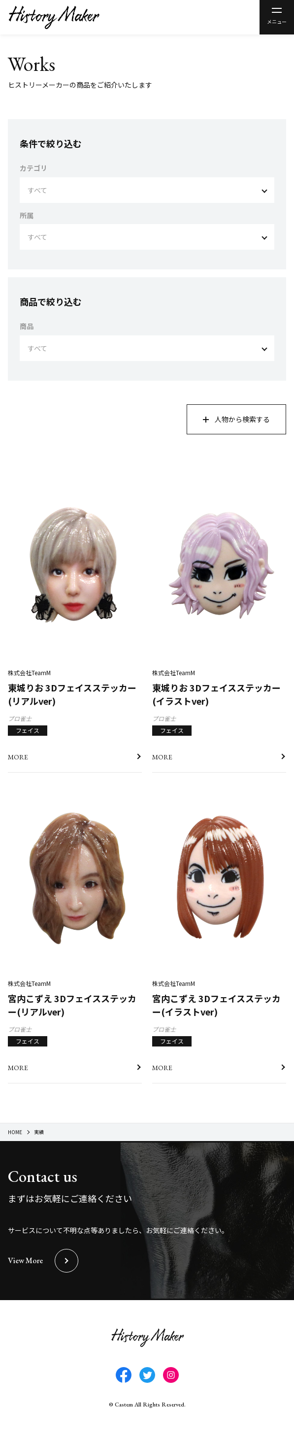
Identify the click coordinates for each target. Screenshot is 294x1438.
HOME (15, 1132)
